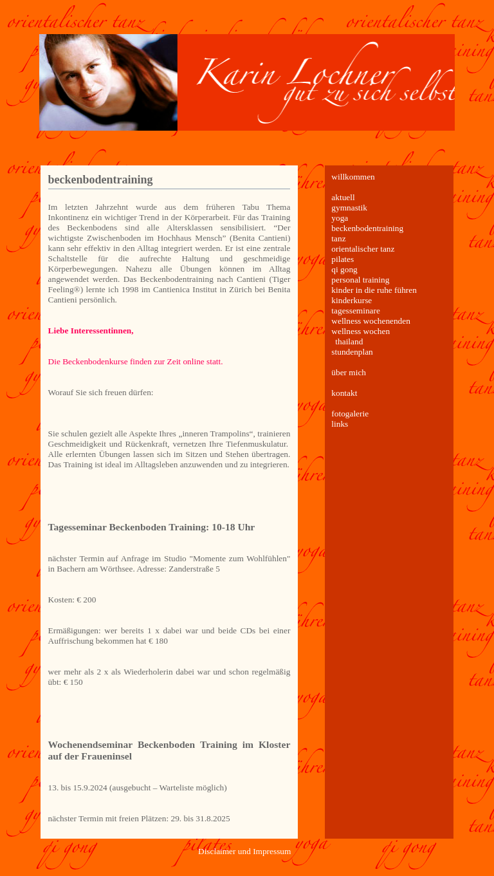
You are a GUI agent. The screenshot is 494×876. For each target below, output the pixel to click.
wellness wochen (360, 331)
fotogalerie (350, 413)
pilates (342, 259)
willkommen (352, 177)
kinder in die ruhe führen (374, 290)
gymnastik (349, 207)
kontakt (344, 393)
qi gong (344, 269)
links (339, 424)
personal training (360, 279)
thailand (349, 341)
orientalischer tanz (362, 249)
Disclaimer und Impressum (244, 851)
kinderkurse (351, 300)
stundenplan (351, 352)
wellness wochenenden (370, 321)
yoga (339, 218)
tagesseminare (355, 310)
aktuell (342, 197)
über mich (348, 372)
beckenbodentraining (100, 179)
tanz (338, 238)
